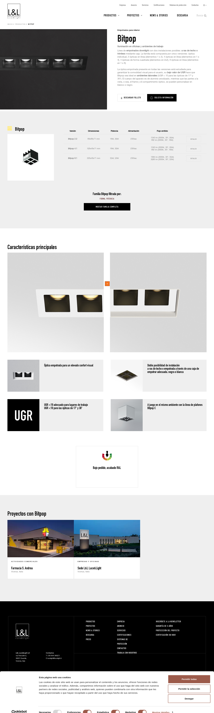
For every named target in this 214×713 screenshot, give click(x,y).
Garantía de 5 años (164, 626)
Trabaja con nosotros (127, 653)
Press (88, 639)
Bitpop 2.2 (72, 139)
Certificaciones (159, 5)
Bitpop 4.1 (72, 149)
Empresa (122, 5)
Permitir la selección (189, 684)
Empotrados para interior (128, 30)
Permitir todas (189, 674)
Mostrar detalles (161, 707)
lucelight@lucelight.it (54, 658)
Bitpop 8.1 (72, 158)
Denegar (189, 693)
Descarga (182, 15)
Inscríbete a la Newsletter (168, 621)
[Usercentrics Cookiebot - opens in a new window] (19, 707)
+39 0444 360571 (53, 655)
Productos (110, 15)
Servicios (145, 5)
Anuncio (134, 5)
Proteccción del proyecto (167, 630)
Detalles (194, 139)
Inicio (10, 24)
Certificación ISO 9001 (166, 635)
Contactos (195, 5)
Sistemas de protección (178, 5)
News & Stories (159, 15)
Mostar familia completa (107, 207)
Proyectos (133, 15)
